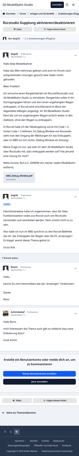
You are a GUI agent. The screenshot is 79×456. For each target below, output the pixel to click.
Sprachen (20, 441)
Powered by (57, 451)
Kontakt (34, 441)
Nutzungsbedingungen (19, 445)
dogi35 (16, 38)
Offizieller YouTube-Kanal (46, 445)
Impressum (58, 441)
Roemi (14, 267)
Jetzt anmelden (39, 381)
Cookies (45, 441)
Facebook (66, 445)
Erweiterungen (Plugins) (42, 38)
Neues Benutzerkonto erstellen (40, 373)
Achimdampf (18, 312)
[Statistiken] (75, 55)
